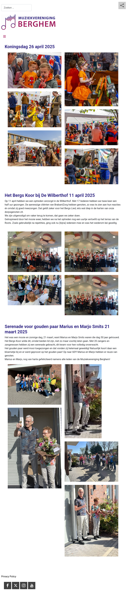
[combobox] (16, 7)
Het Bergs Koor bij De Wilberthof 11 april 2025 (50, 195)
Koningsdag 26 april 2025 (30, 46)
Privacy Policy (8, 576)
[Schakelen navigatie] (4, 36)
